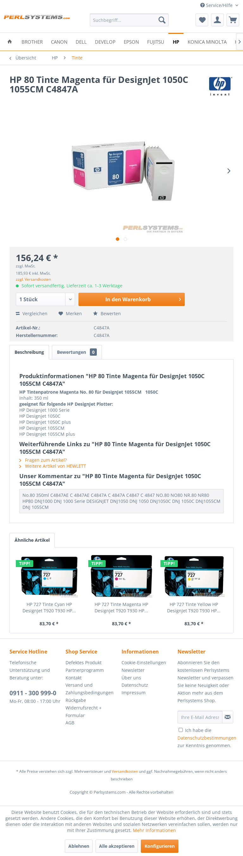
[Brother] (32, 41)
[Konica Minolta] (207, 41)
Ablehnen (78, 846)
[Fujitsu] (155, 41)
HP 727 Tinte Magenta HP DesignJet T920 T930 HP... (121, 607)
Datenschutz (135, 685)
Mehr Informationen (154, 830)
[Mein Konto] (217, 20)
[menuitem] (129, 20)
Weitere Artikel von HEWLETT (52, 466)
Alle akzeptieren (116, 846)
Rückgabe (75, 700)
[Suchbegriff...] (129, 20)
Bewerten (107, 313)
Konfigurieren (160, 846)
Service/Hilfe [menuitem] (217, 5)
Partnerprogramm (84, 670)
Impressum (134, 693)
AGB (69, 723)
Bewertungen (77, 352)
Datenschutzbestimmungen (207, 738)
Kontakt (73, 678)
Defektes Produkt (83, 662)
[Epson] (131, 41)
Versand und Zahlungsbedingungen (89, 689)
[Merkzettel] (202, 20)
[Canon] (59, 41)
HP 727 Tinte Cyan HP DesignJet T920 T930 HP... (49, 607)
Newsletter (133, 670)
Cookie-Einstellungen (144, 662)
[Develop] (105, 41)
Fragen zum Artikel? (43, 460)
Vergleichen (31, 313)
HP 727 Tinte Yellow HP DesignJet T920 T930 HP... (194, 607)
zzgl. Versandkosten (33, 279)
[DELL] (81, 41)
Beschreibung (29, 352)
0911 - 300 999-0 (32, 693)
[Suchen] (162, 20)
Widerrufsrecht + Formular (83, 711)
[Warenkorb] (233, 20)
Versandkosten (125, 771)
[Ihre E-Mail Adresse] (200, 717)
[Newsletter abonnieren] (227, 717)
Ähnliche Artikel (32, 540)
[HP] (176, 41)
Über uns (131, 678)
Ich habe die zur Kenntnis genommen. (207, 737)
